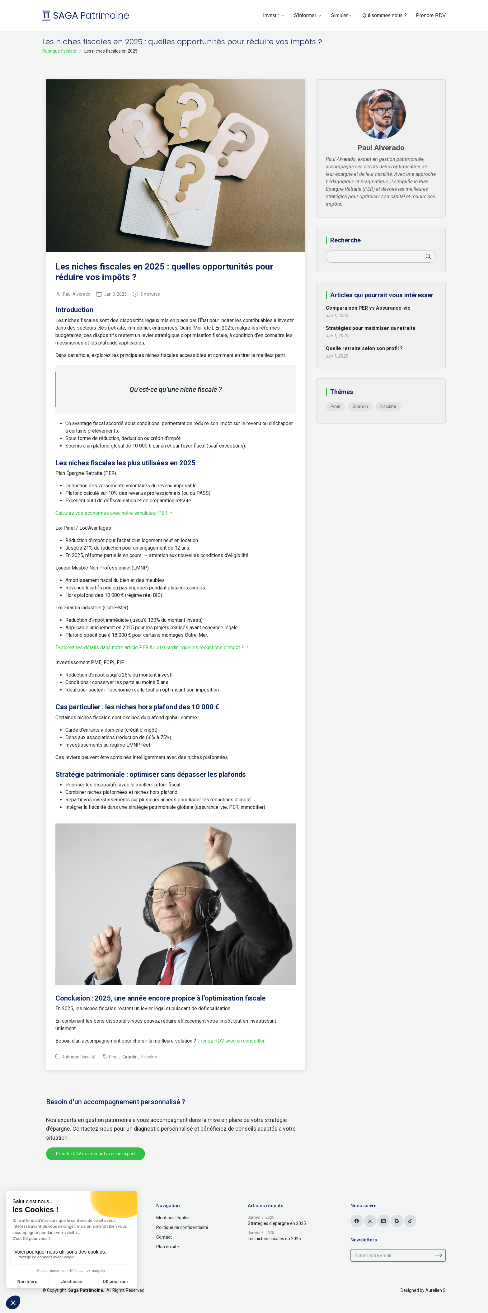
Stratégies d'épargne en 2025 (277, 1223)
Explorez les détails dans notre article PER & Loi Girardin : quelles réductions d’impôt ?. (152, 647)
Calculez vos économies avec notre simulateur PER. (114, 513)
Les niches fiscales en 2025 (274, 1238)
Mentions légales (173, 1217)
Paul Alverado (76, 294)
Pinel (114, 1056)
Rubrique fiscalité (59, 51)
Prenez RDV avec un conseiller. (230, 1041)
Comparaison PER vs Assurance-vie (368, 308)
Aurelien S (435, 1290)
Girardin (130, 1056)
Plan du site (167, 1246)
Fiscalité (149, 1056)
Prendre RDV (431, 15)
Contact (164, 1237)
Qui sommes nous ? (385, 15)
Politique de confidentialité (182, 1227)
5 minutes (150, 294)
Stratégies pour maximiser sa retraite (370, 328)
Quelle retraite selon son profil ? (364, 348)
